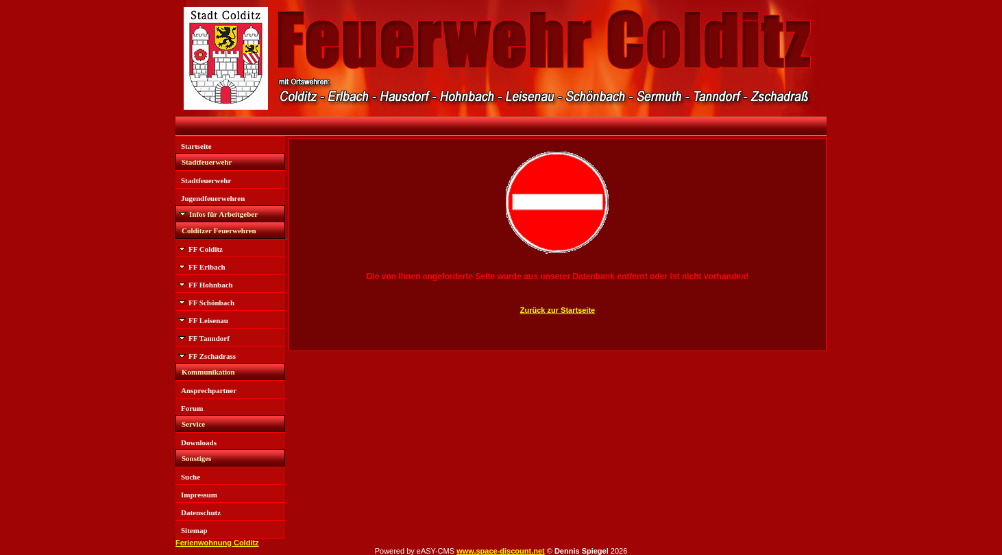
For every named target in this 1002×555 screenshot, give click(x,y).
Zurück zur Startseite (557, 310)
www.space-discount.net (500, 551)
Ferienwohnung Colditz (217, 543)
